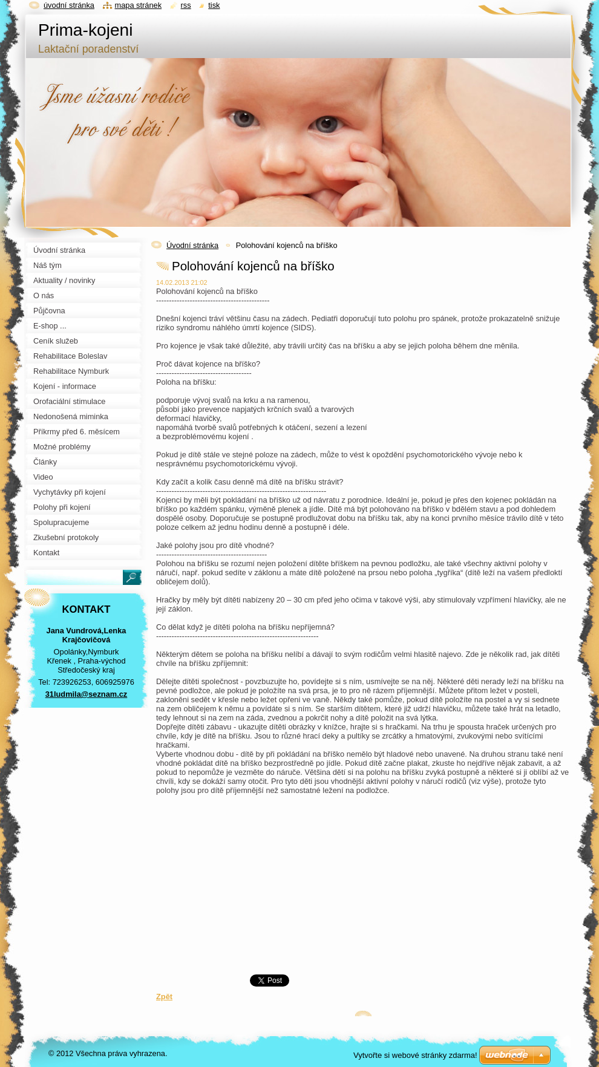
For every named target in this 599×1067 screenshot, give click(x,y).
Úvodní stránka (192, 245)
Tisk (214, 5)
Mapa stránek (138, 5)
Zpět (164, 996)
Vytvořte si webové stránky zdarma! (415, 1055)
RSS (186, 5)
